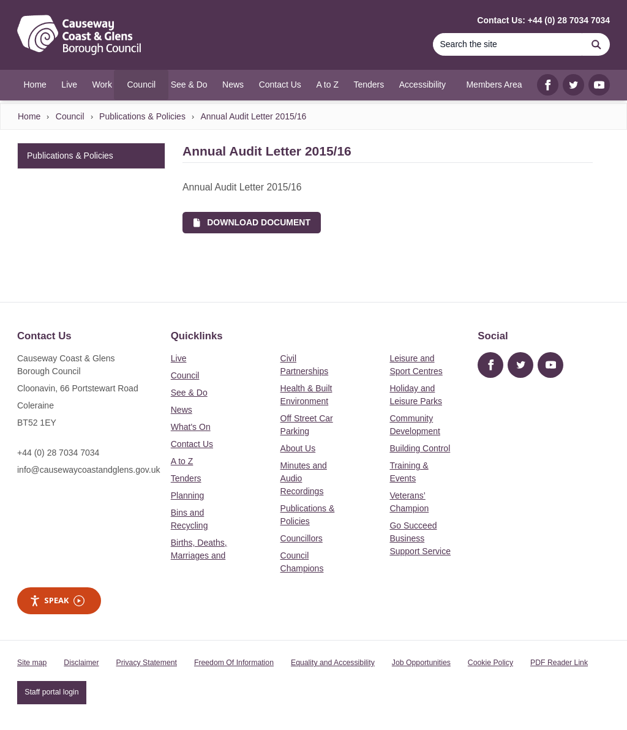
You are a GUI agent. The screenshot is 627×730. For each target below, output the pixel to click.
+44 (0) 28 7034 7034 (58, 452)
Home (29, 116)
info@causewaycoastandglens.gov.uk (88, 470)
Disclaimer (81, 662)
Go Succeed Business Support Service (420, 538)
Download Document (251, 222)
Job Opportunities (421, 662)
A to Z (182, 461)
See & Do (189, 392)
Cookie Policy (490, 662)
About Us (298, 448)
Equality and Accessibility (333, 662)
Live (179, 358)
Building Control (419, 448)
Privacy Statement (146, 662)
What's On (191, 427)
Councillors (301, 538)
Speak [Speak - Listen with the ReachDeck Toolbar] (56, 600)
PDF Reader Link (559, 662)
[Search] (507, 44)
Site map (32, 662)
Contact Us (192, 444)
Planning (188, 495)
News (181, 410)
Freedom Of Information (234, 662)
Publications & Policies (142, 116)
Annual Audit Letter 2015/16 (253, 116)
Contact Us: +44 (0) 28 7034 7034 (543, 20)
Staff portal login (51, 692)
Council (70, 116)
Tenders (186, 478)
